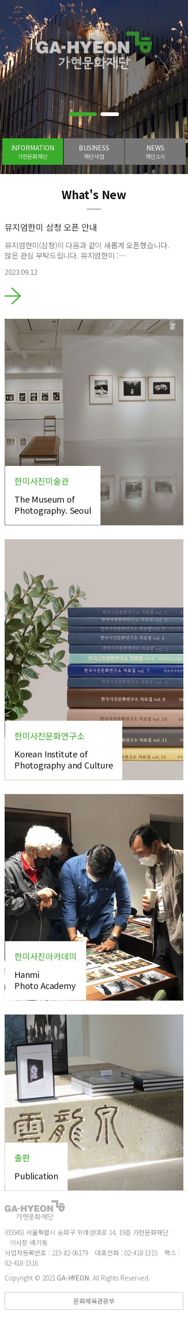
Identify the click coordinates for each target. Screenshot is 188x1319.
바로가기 (13, 296)
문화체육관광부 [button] (94, 1301)
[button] (83, 114)
